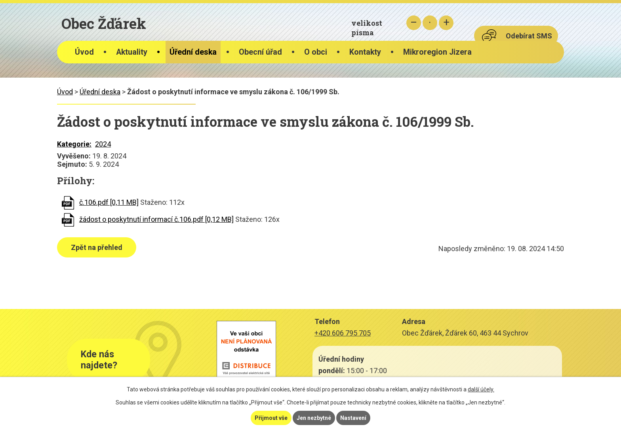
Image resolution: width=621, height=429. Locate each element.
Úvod (84, 52)
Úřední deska (193, 52)
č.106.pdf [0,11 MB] (109, 202)
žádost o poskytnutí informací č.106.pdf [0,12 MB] (156, 219)
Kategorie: (74, 144)
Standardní (430, 22)
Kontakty (365, 52)
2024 (103, 144)
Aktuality (131, 52)
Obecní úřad (260, 52)
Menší (413, 22)
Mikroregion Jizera (437, 52)
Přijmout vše (271, 418)
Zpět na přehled (96, 247)
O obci (315, 52)
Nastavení (353, 418)
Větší (446, 22)
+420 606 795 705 (342, 333)
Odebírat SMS (529, 36)
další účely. (481, 389)
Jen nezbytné (314, 418)
